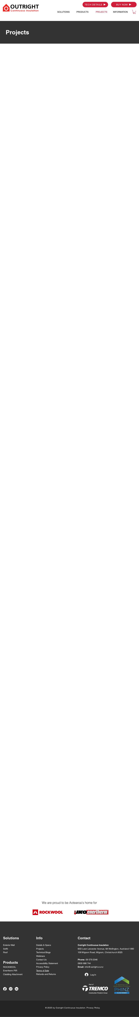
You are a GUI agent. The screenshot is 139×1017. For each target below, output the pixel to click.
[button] (63, 12)
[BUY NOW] (124, 4)
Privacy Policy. (93, 1008)
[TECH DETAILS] (95, 4)
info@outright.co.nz (94, 967)
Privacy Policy (42, 967)
